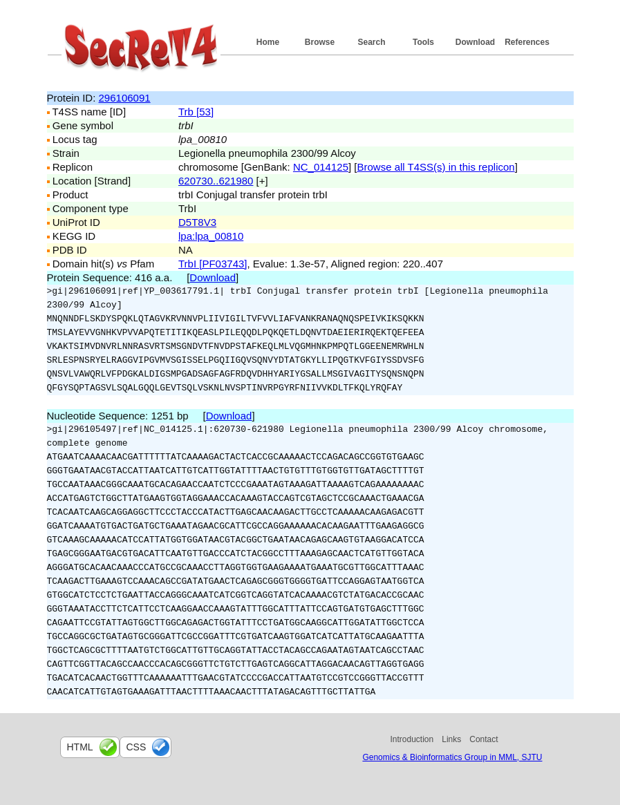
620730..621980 (215, 181)
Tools (423, 42)
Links (451, 739)
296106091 (125, 98)
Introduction (412, 739)
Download (475, 42)
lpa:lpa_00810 (210, 236)
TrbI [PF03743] (212, 263)
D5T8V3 (197, 222)
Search (371, 42)
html (80, 746)
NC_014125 (320, 167)
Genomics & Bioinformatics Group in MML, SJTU (452, 757)
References (527, 42)
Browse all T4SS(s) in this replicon (436, 167)
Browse (320, 42)
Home (267, 42)
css (136, 746)
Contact (483, 739)
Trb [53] (196, 111)
